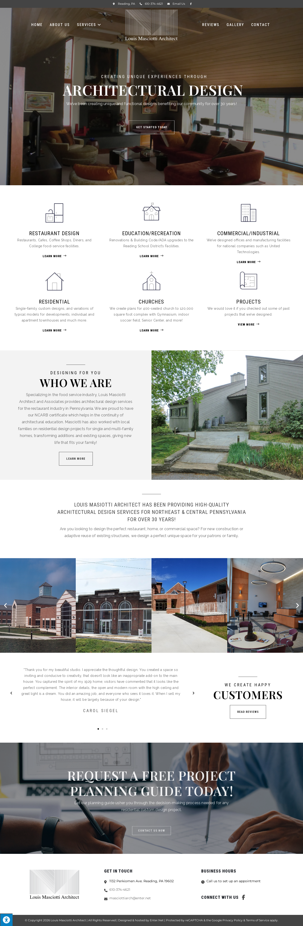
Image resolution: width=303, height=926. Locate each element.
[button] (76, 459)
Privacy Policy (233, 920)
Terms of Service (257, 920)
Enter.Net (157, 920)
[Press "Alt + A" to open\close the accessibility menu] (6, 919)
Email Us (179, 3)
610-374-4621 (154, 3)
